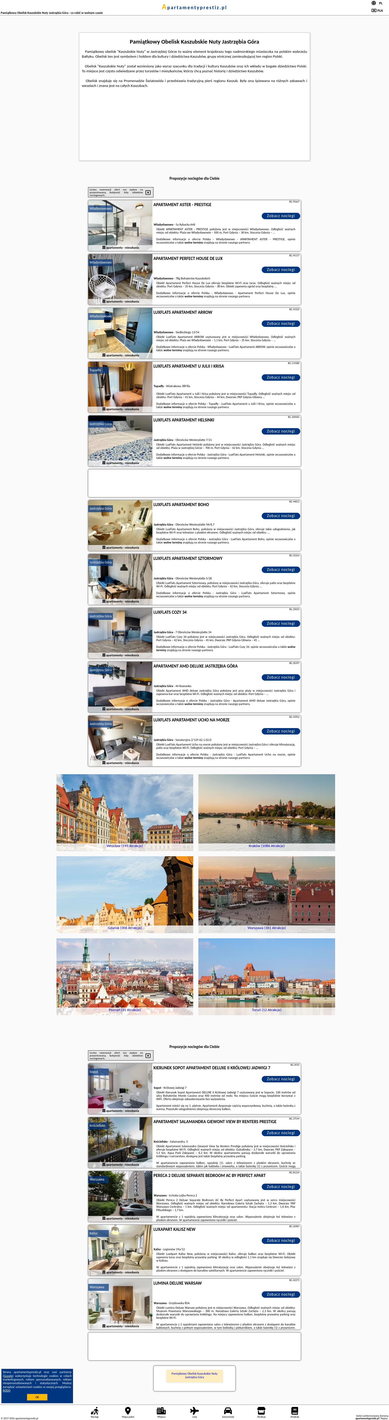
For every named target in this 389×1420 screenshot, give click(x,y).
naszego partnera (239, 242)
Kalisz (94, 1233)
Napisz (384, 1418)
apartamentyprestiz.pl (194, 7)
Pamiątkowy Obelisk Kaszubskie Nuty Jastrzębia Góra (194, 1375)
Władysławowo (101, 208)
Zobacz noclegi (281, 215)
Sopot (94, 1072)
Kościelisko (97, 1125)
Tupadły (95, 370)
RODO (7, 1390)
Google (8, 1376)
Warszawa (97, 1179)
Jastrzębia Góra (101, 424)
